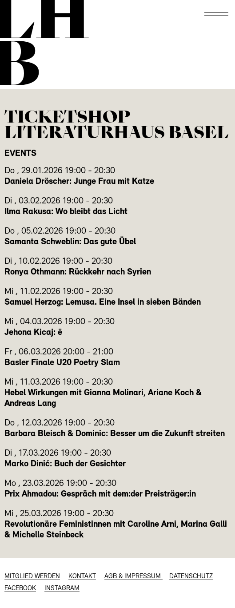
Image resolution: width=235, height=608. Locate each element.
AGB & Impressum (133, 576)
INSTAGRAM (62, 588)
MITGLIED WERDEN (32, 576)
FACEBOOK (20, 588)
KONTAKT (82, 576)
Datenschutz (191, 576)
